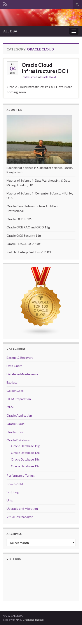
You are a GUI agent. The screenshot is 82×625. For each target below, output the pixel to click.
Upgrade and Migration (22, 508)
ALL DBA (10, 31)
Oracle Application (19, 415)
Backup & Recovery (20, 357)
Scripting (13, 492)
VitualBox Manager (20, 517)
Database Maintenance (22, 374)
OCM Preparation (19, 399)
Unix (10, 500)
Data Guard (14, 366)
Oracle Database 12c (25, 452)
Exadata (12, 382)
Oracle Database (18, 440)
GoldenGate (15, 390)
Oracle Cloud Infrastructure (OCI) (45, 68)
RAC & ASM (15, 484)
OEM (10, 407)
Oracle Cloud (48, 77)
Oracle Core (15, 432)
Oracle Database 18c (25, 459)
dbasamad (31, 77)
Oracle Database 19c (25, 466)
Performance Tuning (21, 475)
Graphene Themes (34, 619)
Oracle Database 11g (25, 446)
